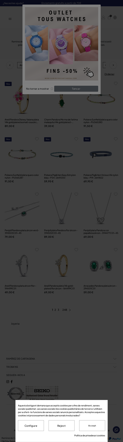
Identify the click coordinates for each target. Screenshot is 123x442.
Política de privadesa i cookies (89, 435)
